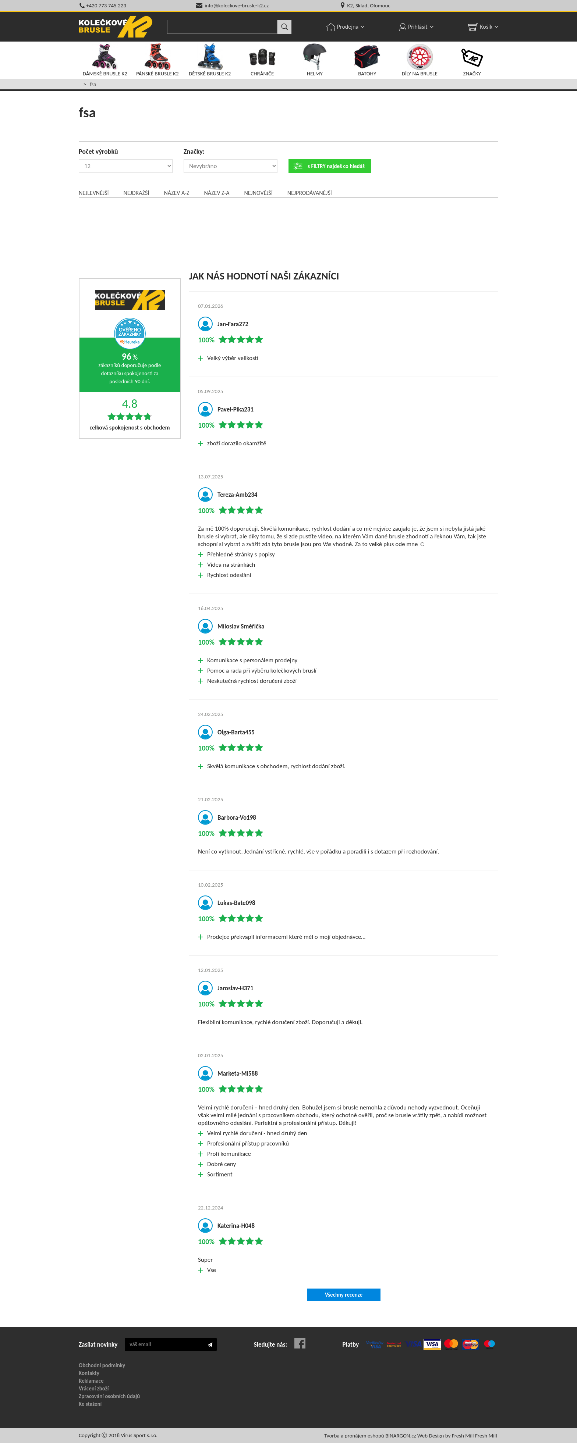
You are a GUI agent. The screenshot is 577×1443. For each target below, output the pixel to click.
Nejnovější (258, 192)
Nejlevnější (94, 192)
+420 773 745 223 (106, 5)
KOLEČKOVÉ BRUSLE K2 (115, 26)
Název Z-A (217, 192)
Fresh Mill (486, 1435)
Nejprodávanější (309, 192)
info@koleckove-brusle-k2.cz (237, 5)
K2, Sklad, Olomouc (368, 5)
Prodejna (347, 26)
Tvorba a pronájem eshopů (354, 1435)
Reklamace (91, 1381)
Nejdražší (136, 192)
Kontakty (89, 1373)
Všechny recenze (343, 1294)
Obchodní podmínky (102, 1365)
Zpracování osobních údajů (109, 1396)
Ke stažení (90, 1404)
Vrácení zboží (94, 1388)
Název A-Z (176, 192)
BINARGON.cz (400, 1435)
